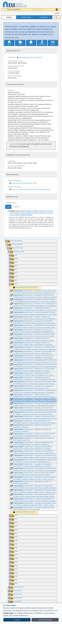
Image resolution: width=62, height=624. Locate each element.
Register (18, 144)
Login (56, 13)
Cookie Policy (8, 613)
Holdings (9, 17)
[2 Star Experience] (36, 9)
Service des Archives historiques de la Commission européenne (29, 189)
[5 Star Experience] (42, 9)
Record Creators (26, 17)
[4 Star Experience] (40, 9)
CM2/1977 (17, 207)
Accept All (17, 620)
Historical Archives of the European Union (22, 183)
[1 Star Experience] (34, 9)
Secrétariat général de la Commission (29, 57)
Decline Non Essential (45, 620)
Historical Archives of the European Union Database (20, 4)
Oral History (44, 17)
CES (8, 207)
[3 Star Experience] (38, 9)
